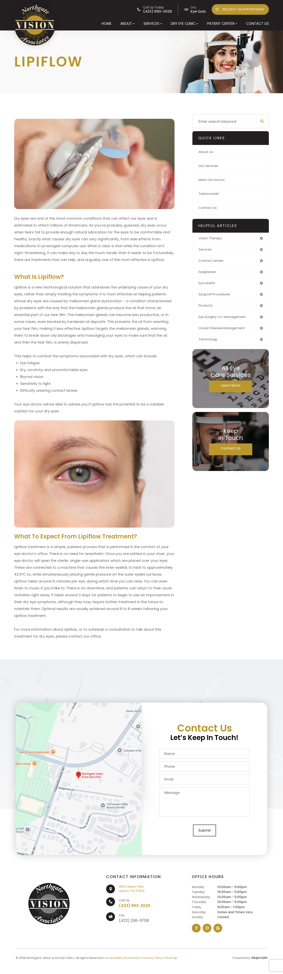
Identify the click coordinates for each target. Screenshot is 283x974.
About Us (206, 151)
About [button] (127, 23)
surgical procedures (216, 296)
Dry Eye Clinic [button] (184, 23)
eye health (207, 284)
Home (106, 23)
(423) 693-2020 (134, 905)
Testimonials (209, 193)
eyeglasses (208, 273)
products (206, 308)
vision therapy (211, 238)
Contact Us (257, 23)
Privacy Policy (152, 958)
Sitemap (171, 958)
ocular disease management (223, 331)
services (205, 250)
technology (208, 342)
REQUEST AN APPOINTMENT (239, 9)
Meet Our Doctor (212, 179)
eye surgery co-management (224, 319)
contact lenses (212, 261)
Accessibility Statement (122, 958)
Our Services (209, 165)
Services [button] (152, 23)
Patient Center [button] (222, 23)
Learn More (230, 389)
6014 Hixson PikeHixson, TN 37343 (131, 888)
